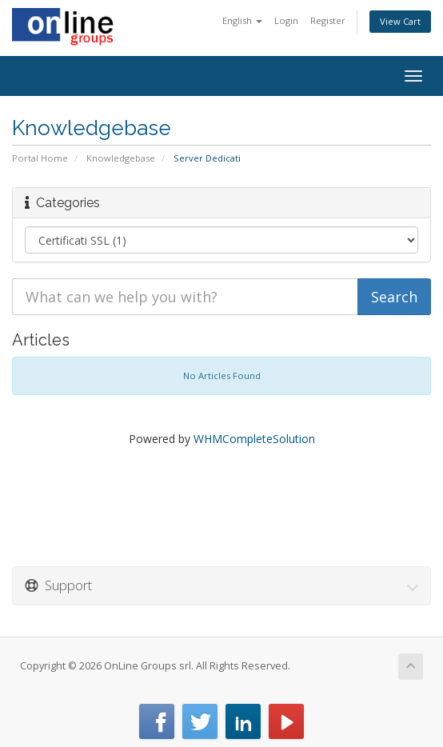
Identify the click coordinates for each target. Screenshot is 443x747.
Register (327, 20)
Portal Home (40, 158)
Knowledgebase (120, 158)
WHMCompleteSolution (254, 438)
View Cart (400, 21)
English (242, 20)
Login (286, 20)
